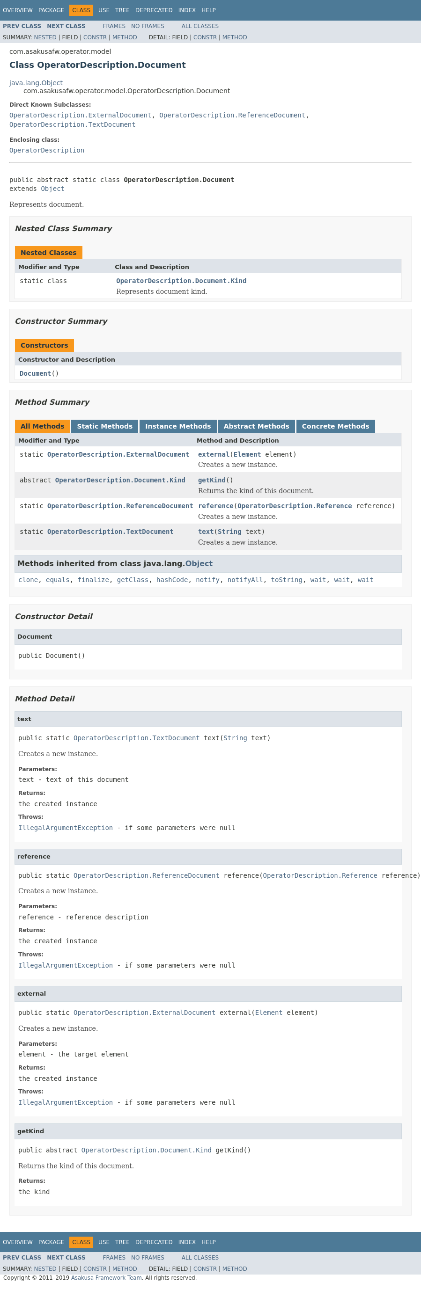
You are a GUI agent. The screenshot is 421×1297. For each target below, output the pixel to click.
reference (216, 506)
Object (53, 188)
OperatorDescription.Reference (294, 506)
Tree (122, 10)
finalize (93, 579)
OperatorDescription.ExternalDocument (80, 115)
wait (318, 579)
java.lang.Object (36, 83)
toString (287, 579)
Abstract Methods (256, 426)
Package (51, 10)
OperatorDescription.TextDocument (72, 124)
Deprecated (154, 10)
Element (247, 454)
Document (35, 373)
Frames (114, 26)
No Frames (147, 26)
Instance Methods (178, 426)
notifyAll (245, 579)
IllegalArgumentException (65, 827)
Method (124, 37)
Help (208, 10)
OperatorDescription (46, 150)
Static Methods (105, 426)
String (230, 531)
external (213, 454)
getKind (212, 480)
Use (104, 10)
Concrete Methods (335, 426)
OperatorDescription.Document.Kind (181, 280)
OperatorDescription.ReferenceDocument (232, 115)
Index (187, 10)
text (206, 531)
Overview (18, 10)
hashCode (172, 579)
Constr (95, 37)
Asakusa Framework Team (106, 1278)
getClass (132, 579)
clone (28, 579)
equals (58, 579)
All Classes (200, 26)
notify (208, 579)
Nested (45, 37)
